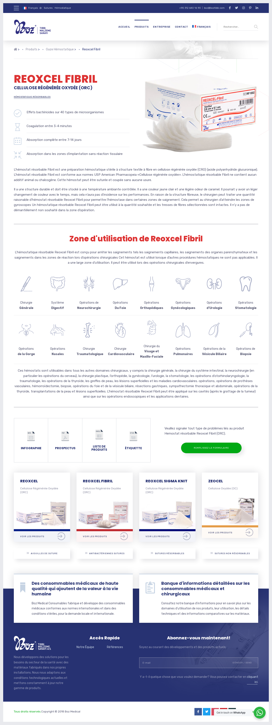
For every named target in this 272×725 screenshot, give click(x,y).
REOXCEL (29, 481)
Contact (181, 26)
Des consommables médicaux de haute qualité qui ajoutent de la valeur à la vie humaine (75, 588)
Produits (142, 26)
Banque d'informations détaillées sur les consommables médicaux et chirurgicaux (205, 588)
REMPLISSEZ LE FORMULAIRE (211, 448)
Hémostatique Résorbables (32, 97)
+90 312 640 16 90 (190, 8)
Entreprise (162, 26)
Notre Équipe (85, 647)
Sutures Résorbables (167, 553)
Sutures (48, 8)
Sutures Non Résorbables (230, 553)
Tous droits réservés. (27, 711)
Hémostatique (63, 8)
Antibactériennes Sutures (105, 553)
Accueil (124, 26)
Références (115, 647)
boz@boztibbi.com (214, 8)
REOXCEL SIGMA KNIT (166, 481)
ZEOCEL (215, 481)
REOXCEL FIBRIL (98, 481)
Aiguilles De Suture (42, 553)
